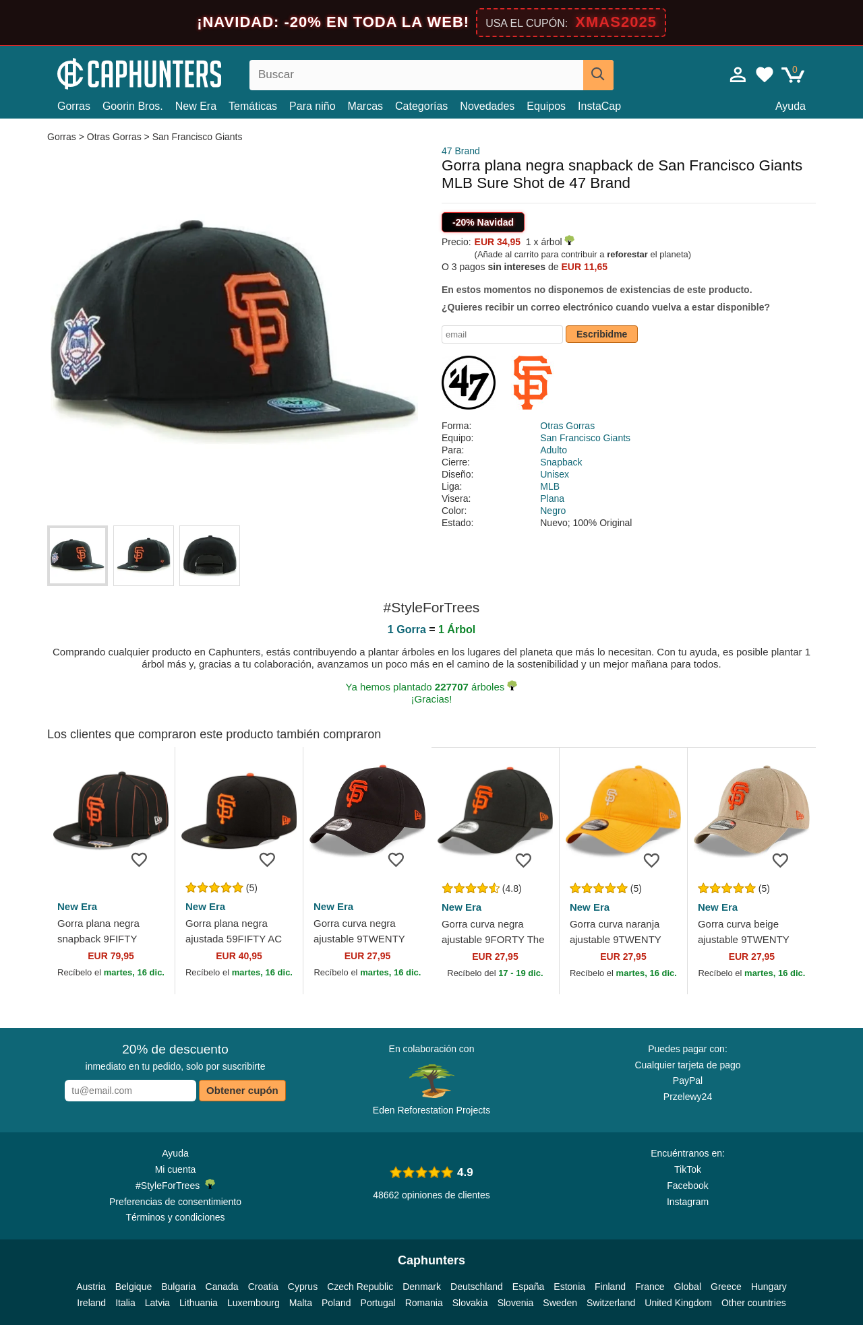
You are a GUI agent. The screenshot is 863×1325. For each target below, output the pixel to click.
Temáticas (253, 106)
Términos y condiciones (175, 1217)
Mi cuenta (175, 1169)
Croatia (263, 1286)
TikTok (687, 1169)
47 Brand (461, 151)
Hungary (769, 1286)
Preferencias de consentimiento (175, 1201)
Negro (553, 510)
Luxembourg (253, 1302)
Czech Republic (360, 1286)
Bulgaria (178, 1286)
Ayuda (790, 106)
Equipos (546, 106)
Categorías (421, 106)
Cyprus (303, 1286)
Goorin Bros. (132, 106)
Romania (424, 1302)
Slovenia (516, 1302)
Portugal (378, 1302)
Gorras (73, 106)
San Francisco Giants (197, 136)
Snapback (561, 462)
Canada (222, 1286)
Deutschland (476, 1286)
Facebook (687, 1185)
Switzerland (611, 1302)
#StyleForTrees (175, 1185)
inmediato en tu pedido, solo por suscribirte (176, 1057)
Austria (91, 1286)
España (528, 1286)
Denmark (422, 1286)
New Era (195, 106)
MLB (550, 486)
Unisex (554, 474)
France (650, 1286)
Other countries (753, 1302)
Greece (726, 1286)
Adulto (553, 450)
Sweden (560, 1302)
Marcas (365, 106)
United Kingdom (678, 1302)
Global (687, 1286)
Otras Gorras (114, 136)
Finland (610, 1286)
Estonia (569, 1286)
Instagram (688, 1201)
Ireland (91, 1302)
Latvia (157, 1302)
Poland (336, 1302)
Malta (300, 1302)
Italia (125, 1302)
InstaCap (599, 106)
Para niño (312, 106)
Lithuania (198, 1302)
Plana (552, 498)
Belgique (133, 1286)
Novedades (487, 106)
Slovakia (470, 1302)
